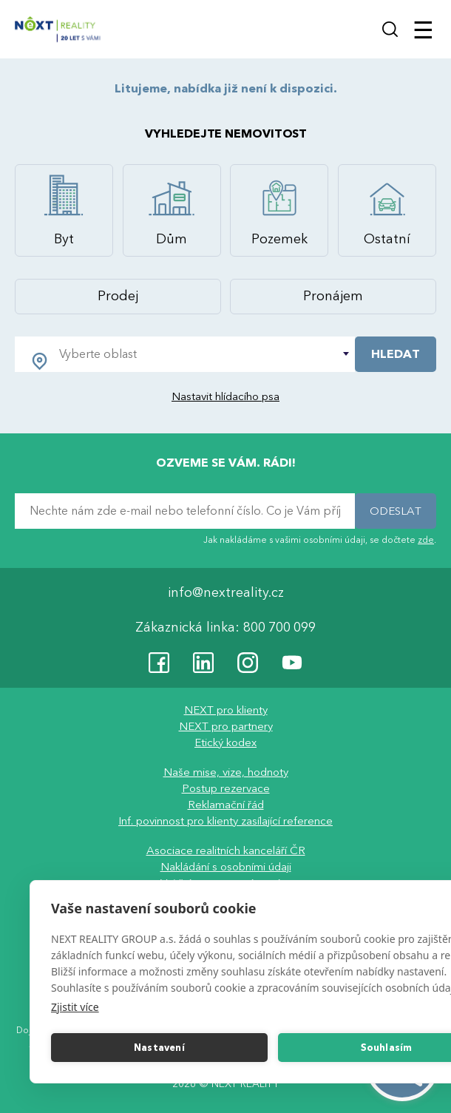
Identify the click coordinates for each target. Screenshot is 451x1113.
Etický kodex (225, 743)
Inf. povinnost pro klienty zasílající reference (225, 821)
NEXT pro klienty (226, 710)
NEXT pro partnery (226, 727)
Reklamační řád (226, 805)
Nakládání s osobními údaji (225, 867)
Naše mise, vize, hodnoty (225, 772)
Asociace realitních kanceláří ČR (225, 851)
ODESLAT (395, 511)
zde (426, 540)
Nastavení (159, 1048)
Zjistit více (75, 1007)
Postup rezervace (226, 789)
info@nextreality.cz (226, 593)
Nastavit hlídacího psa (225, 396)
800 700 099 (279, 628)
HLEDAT (395, 354)
